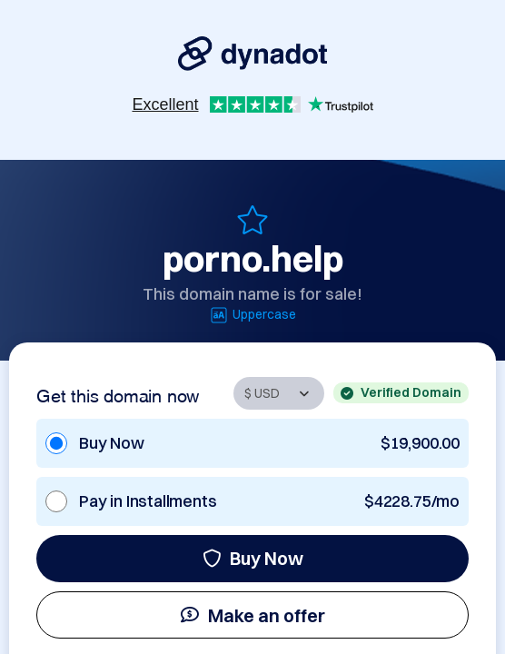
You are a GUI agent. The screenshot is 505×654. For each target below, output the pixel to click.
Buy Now (253, 558)
